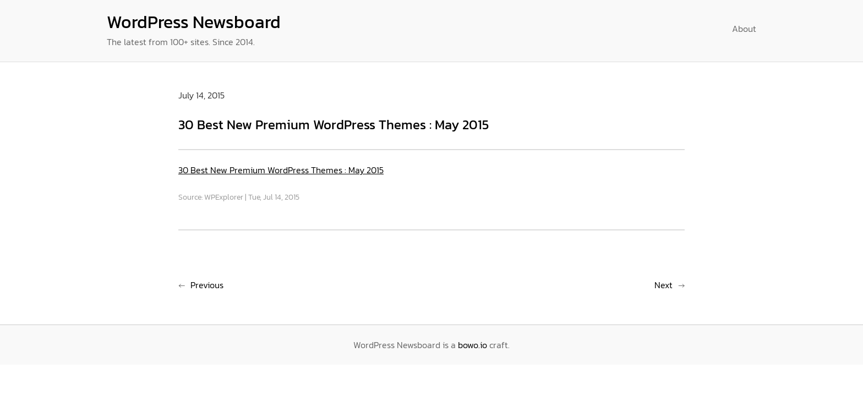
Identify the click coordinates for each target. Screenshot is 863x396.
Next (663, 285)
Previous (206, 285)
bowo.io (472, 344)
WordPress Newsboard (194, 22)
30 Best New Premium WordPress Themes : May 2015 (281, 170)
